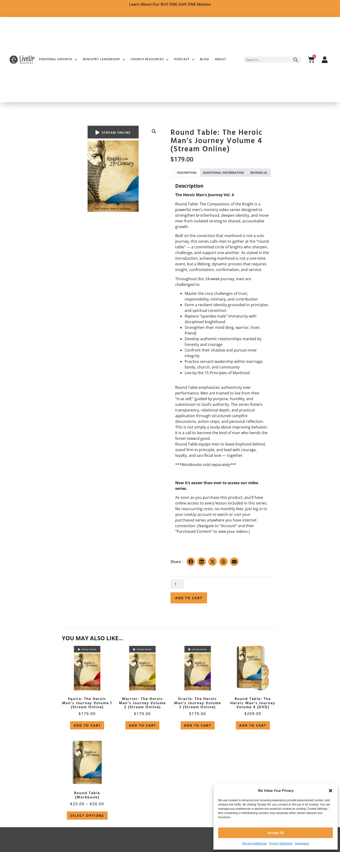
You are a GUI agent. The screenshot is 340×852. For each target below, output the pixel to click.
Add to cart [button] (87, 725)
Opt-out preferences (254, 843)
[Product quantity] (177, 584)
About (220, 59)
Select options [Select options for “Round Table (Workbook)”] (87, 815)
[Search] (296, 60)
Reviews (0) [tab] (258, 172)
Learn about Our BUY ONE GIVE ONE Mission (170, 4)
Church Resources (150, 59)
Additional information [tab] (223, 172)
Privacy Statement (281, 843)
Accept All (276, 833)
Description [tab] (186, 172)
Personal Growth (58, 59)
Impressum (302, 843)
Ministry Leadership (104, 59)
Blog (204, 59)
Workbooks (192, 464)
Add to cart (188, 598)
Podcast (184, 59)
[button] (330, 790)
